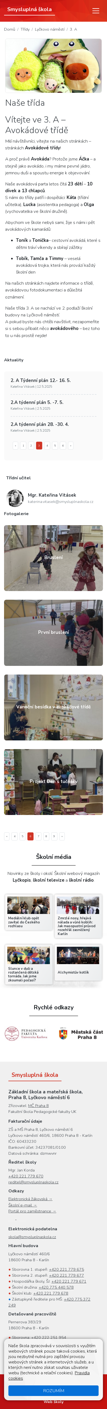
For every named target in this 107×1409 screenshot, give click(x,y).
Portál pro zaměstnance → (32, 1211)
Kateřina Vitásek (52, 495)
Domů (9, 29)
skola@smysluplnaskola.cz (32, 1237)
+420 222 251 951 (53, 1349)
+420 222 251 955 (47, 1355)
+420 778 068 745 (47, 1361)
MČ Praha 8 (38, 1105)
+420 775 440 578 (56, 1287)
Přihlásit (54, 1393)
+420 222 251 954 (48, 1337)
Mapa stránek (40, 1381)
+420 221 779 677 (66, 1275)
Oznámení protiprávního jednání (62, 1387)
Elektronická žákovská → (30, 1199)
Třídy (25, 29)
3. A (73, 29)
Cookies (20, 1387)
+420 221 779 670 (25, 1176)
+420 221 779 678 (50, 1293)
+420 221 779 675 (66, 1269)
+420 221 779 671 (68, 1281)
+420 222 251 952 (67, 1343)
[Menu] (96, 11)
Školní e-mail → (22, 1205)
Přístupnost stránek (76, 1381)
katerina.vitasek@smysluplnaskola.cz (60, 501)
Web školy (54, 1401)
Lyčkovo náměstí (49, 29)
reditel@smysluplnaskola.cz (33, 1182)
